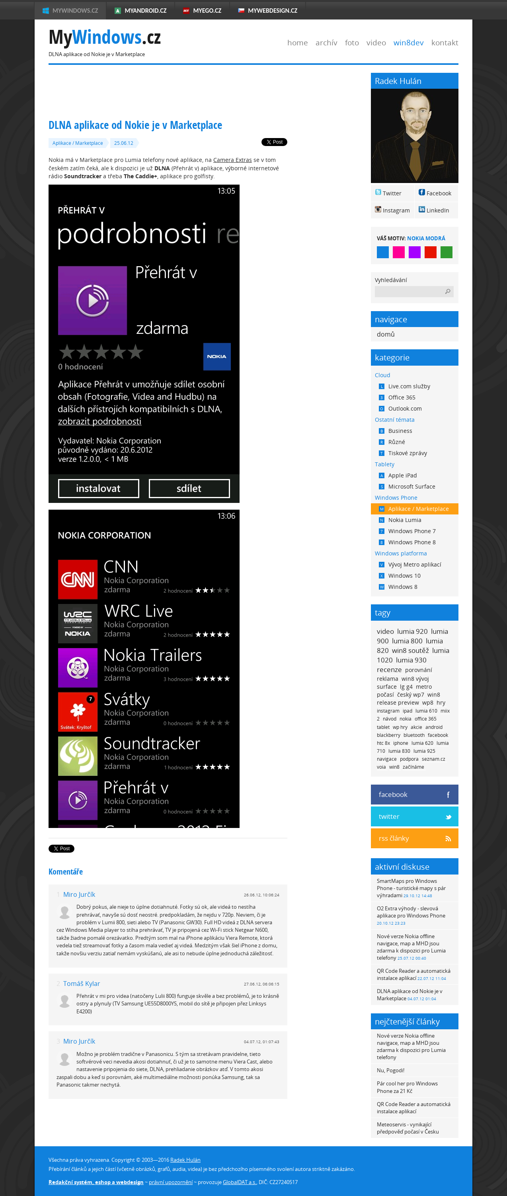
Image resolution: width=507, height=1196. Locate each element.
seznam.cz (433, 759)
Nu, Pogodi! (390, 1070)
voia (381, 767)
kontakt (444, 42)
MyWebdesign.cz (272, 10)
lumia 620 (422, 743)
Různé (392, 442)
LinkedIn (438, 210)
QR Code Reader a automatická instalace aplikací (413, 974)
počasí (385, 694)
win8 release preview (408, 698)
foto (352, 42)
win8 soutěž (410, 650)
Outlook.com (400, 408)
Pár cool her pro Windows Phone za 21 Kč (407, 1087)
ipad (407, 711)
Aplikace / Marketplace (78, 143)
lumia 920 (412, 631)
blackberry (388, 735)
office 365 (426, 719)
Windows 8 (398, 586)
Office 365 (397, 397)
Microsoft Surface (407, 486)
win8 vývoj (415, 678)
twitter (389, 816)
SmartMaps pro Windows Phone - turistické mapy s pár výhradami (411, 888)
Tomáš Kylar (81, 983)
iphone (400, 743)
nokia (405, 719)
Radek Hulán (185, 1159)
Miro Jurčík (79, 894)
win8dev (409, 42)
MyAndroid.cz (145, 10)
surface (387, 686)
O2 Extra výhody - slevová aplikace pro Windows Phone (411, 915)
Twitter (392, 193)
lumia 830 (399, 751)
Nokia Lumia (400, 520)
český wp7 (410, 694)
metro (424, 686)
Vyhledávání (391, 280)
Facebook (439, 193)
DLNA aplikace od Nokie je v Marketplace (410, 995)
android (434, 727)
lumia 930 (411, 659)
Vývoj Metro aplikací (410, 564)
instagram (388, 711)
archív (326, 42)
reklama (387, 678)
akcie (416, 727)
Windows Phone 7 (407, 531)
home (297, 42)
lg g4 (406, 686)
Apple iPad (398, 475)
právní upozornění (171, 1182)
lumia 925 (424, 751)
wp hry (400, 727)
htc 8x (383, 743)
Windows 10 (400, 575)
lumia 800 (407, 640)
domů (386, 334)
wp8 (427, 702)
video (376, 42)
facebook (438, 735)
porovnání (418, 670)
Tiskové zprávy (403, 453)
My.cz (105, 37)
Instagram (396, 210)
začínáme (413, 767)
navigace (387, 759)
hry (441, 702)
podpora (409, 759)
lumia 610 (426, 711)
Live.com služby (404, 386)
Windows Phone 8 (407, 542)
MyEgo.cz (207, 10)
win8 (394, 767)
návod (389, 719)
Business (395, 430)
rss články (394, 838)
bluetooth (414, 735)
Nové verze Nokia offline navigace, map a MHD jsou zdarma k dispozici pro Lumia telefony (411, 947)
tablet (383, 727)
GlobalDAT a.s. (239, 1182)
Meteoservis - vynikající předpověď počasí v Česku (408, 1128)
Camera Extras (232, 160)
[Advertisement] (193, 91)
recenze (389, 669)
